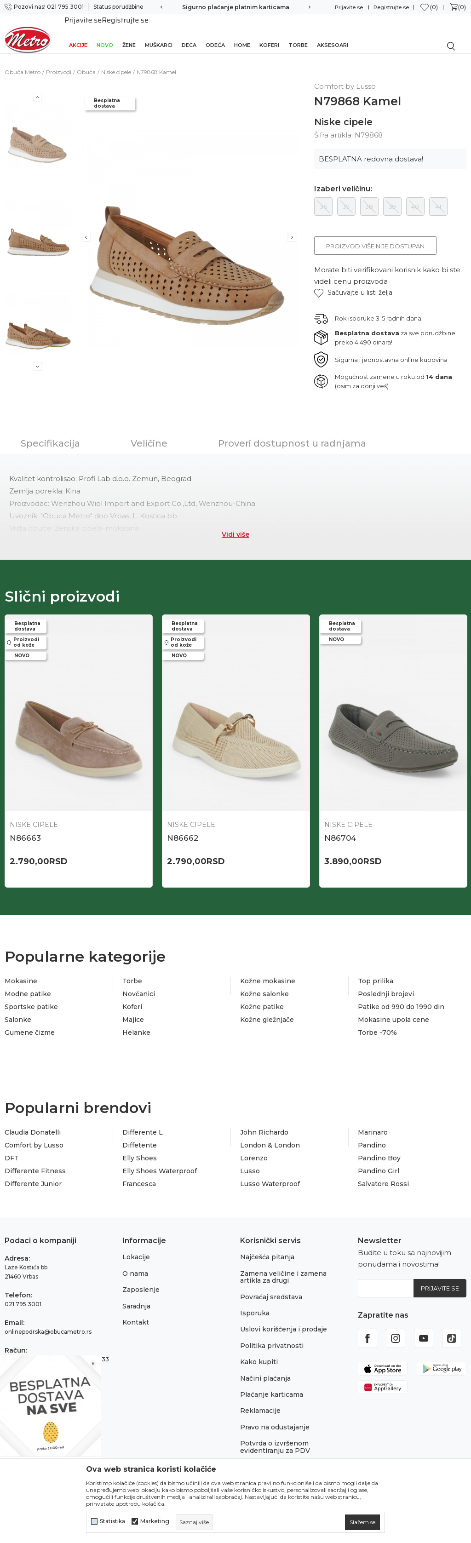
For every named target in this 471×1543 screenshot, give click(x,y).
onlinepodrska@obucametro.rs (48, 1321)
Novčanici (138, 984)
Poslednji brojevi (386, 984)
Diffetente (139, 1135)
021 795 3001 (23, 1294)
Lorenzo (254, 1148)
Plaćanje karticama (271, 1384)
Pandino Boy (379, 1148)
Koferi (269, 33)
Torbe (298, 33)
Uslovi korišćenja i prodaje (283, 1319)
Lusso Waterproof (270, 1174)
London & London (270, 1135)
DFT (12, 1148)
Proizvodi (58, 61)
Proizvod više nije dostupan (375, 236)
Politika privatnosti (272, 1335)
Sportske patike (31, 996)
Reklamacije (260, 1400)
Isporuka (255, 1303)
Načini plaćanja (265, 1368)
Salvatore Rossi (383, 1174)
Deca (189, 33)
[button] (353, 282)
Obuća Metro (22, 61)
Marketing (154, 1521)
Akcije (78, 33)
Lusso (250, 1161)
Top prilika (375, 971)
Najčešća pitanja (267, 1247)
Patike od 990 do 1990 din (401, 996)
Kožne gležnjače (267, 1009)
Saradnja (136, 1296)
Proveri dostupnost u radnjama (292, 433)
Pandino (372, 1135)
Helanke (136, 1022)
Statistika (112, 1521)
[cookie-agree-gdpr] (362, 1522)
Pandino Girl (378, 1161)
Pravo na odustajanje (275, 1417)
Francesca (139, 1174)
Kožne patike (262, 996)
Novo (105, 33)
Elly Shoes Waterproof (159, 1161)
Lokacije (136, 1247)
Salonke (18, 1009)
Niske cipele (116, 61)
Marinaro (373, 1122)
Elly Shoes (139, 1148)
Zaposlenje (141, 1279)
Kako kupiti (259, 1352)
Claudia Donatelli (33, 1122)
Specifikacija (50, 433)
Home (242, 33)
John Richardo (264, 1122)
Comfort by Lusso (34, 1135)
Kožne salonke (264, 984)
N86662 (183, 827)
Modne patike (28, 984)
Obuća (86, 61)
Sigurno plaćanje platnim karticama (235, 7)
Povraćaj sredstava (271, 1287)
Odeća (215, 33)
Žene (129, 33)
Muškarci (158, 33)
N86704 (340, 827)
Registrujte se (391, 7)
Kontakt (135, 1312)
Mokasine (21, 971)
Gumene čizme (30, 1022)
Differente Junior (33, 1174)
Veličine (149, 433)
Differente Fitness (35, 1161)
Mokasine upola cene (393, 1009)
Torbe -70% (377, 1022)
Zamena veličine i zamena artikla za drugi (283, 1266)
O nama (135, 1263)
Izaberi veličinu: (343, 179)
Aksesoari (332, 33)
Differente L (142, 1122)
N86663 (25, 827)
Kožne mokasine (267, 971)
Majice (133, 1009)
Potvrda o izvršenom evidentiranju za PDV (275, 1436)
